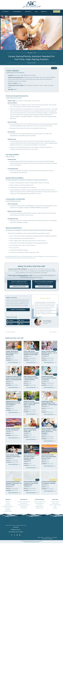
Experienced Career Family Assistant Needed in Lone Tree (49, 378)
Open (19, 349)
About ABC (28, 11)
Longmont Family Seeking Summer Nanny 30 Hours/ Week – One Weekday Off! (13, 378)
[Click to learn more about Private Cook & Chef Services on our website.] (23, 505)
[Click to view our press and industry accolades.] (55, 506)
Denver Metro (15, 360)
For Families (5, 11)
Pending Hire (53, 399)
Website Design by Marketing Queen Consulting (31, 541)
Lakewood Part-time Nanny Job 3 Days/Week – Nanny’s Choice (49, 456)
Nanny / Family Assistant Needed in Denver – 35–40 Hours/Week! (49, 353)
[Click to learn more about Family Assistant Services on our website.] (8, 508)
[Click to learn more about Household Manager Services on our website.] (23, 503)
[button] (12, 320)
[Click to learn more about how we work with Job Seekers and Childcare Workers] (39, 505)
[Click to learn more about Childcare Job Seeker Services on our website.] (39, 508)
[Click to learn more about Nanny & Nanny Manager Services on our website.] (8, 501)
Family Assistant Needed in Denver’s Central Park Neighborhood (31, 483)
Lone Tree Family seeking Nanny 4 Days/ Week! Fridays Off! (31, 430)
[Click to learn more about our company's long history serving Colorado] (55, 501)
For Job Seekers (17, 11)
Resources (44, 11)
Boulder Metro (15, 385)
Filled (37, 453)
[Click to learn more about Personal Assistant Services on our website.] (23, 501)
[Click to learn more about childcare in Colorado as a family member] (55, 505)
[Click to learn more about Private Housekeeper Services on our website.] (23, 506)
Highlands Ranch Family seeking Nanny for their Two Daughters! (13, 403)
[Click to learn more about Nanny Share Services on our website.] (8, 503)
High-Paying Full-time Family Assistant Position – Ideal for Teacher (31, 378)
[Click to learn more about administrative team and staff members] (55, 503)
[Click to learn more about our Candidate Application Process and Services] (39, 506)
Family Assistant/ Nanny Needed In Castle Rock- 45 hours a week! (13, 483)
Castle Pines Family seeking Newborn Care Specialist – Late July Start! (49, 403)
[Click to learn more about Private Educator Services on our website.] (8, 511)
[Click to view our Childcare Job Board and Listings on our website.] (39, 501)
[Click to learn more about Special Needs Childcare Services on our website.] (8, 505)
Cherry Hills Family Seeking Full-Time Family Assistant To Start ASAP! (31, 353)
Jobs (36, 11)
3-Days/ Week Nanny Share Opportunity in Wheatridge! (12, 353)
